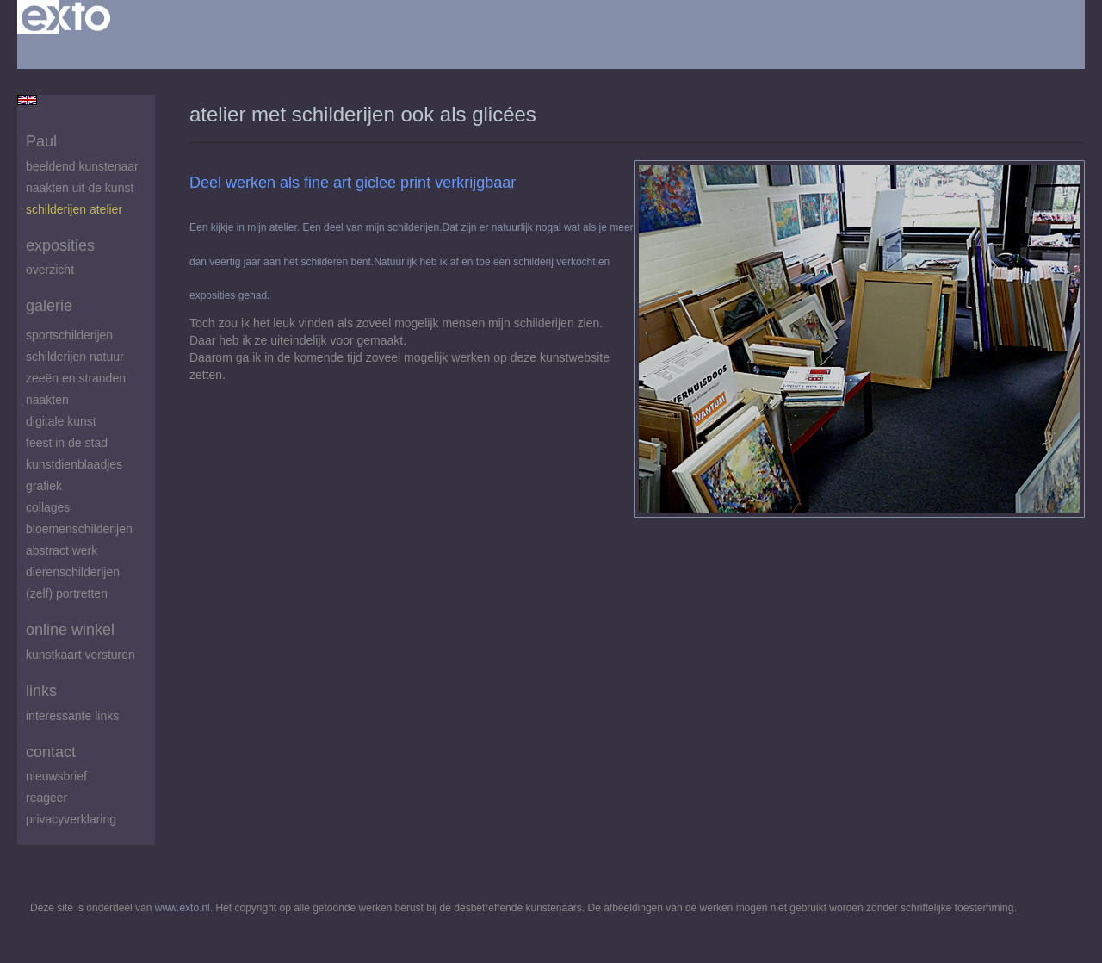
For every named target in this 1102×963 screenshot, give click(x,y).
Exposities (60, 245)
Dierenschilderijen (73, 572)
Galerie (49, 305)
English (27, 100)
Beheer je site (54, 52)
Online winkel (70, 629)
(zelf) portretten (67, 593)
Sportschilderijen (69, 335)
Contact (51, 752)
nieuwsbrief (56, 776)
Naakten (47, 400)
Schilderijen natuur (75, 356)
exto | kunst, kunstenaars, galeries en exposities (66, 17)
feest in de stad (67, 443)
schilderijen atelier (74, 209)
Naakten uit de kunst (79, 188)
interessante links (72, 716)
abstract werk (61, 550)
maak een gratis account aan (185, 52)
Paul (41, 141)
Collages (48, 507)
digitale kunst (61, 421)
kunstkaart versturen (80, 655)
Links (41, 690)
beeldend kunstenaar (82, 166)
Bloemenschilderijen (79, 529)
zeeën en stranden (76, 378)
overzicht (50, 269)
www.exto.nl (182, 908)
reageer (46, 798)
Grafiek (44, 486)
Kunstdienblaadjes (74, 464)
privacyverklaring (71, 819)
